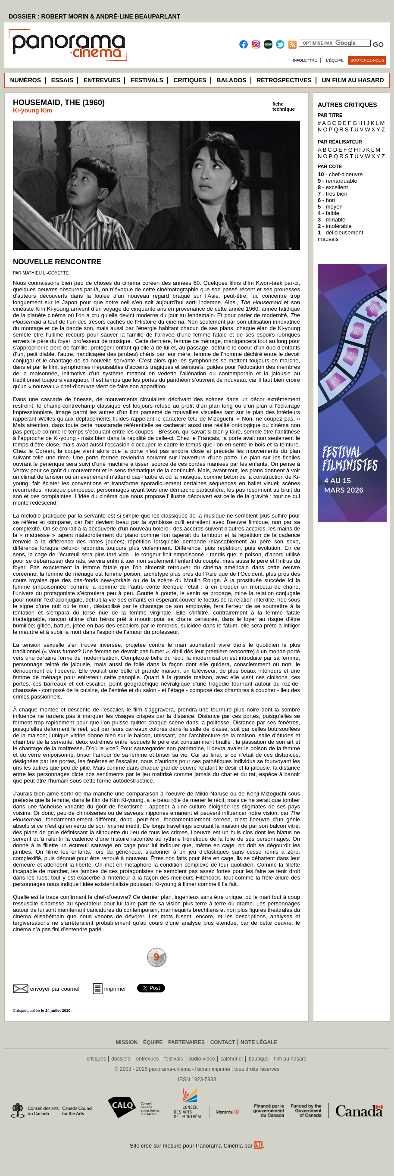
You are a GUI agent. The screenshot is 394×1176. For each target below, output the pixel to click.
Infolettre (305, 60)
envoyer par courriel (55, 989)
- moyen (330, 206)
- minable (331, 219)
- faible (328, 213)
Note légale (259, 1042)
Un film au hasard (353, 80)
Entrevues (102, 80)
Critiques (189, 80)
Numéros (25, 80)
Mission (127, 1042)
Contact (222, 1042)
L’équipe (335, 60)
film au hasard (290, 1059)
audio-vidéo (201, 1059)
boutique (259, 1059)
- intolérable (335, 226)
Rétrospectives (284, 80)
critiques (96, 1059)
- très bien (332, 193)
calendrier (232, 1059)
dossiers (121, 1059)
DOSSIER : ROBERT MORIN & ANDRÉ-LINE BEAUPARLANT (94, 16)
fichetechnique (283, 106)
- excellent (333, 187)
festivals (173, 1059)
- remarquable (337, 181)
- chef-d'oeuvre (340, 174)
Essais (62, 80)
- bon (326, 200)
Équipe (153, 1042)
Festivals (147, 80)
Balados (231, 80)
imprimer (115, 989)
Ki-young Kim (32, 110)
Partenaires (186, 1042)
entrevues (147, 1059)
